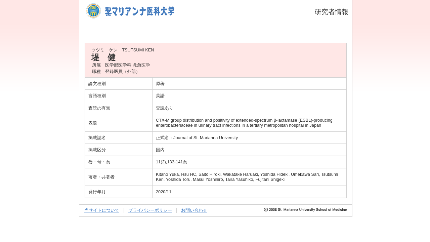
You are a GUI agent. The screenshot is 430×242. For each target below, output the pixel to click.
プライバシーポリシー (150, 210)
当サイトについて (101, 210)
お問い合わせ (194, 210)
